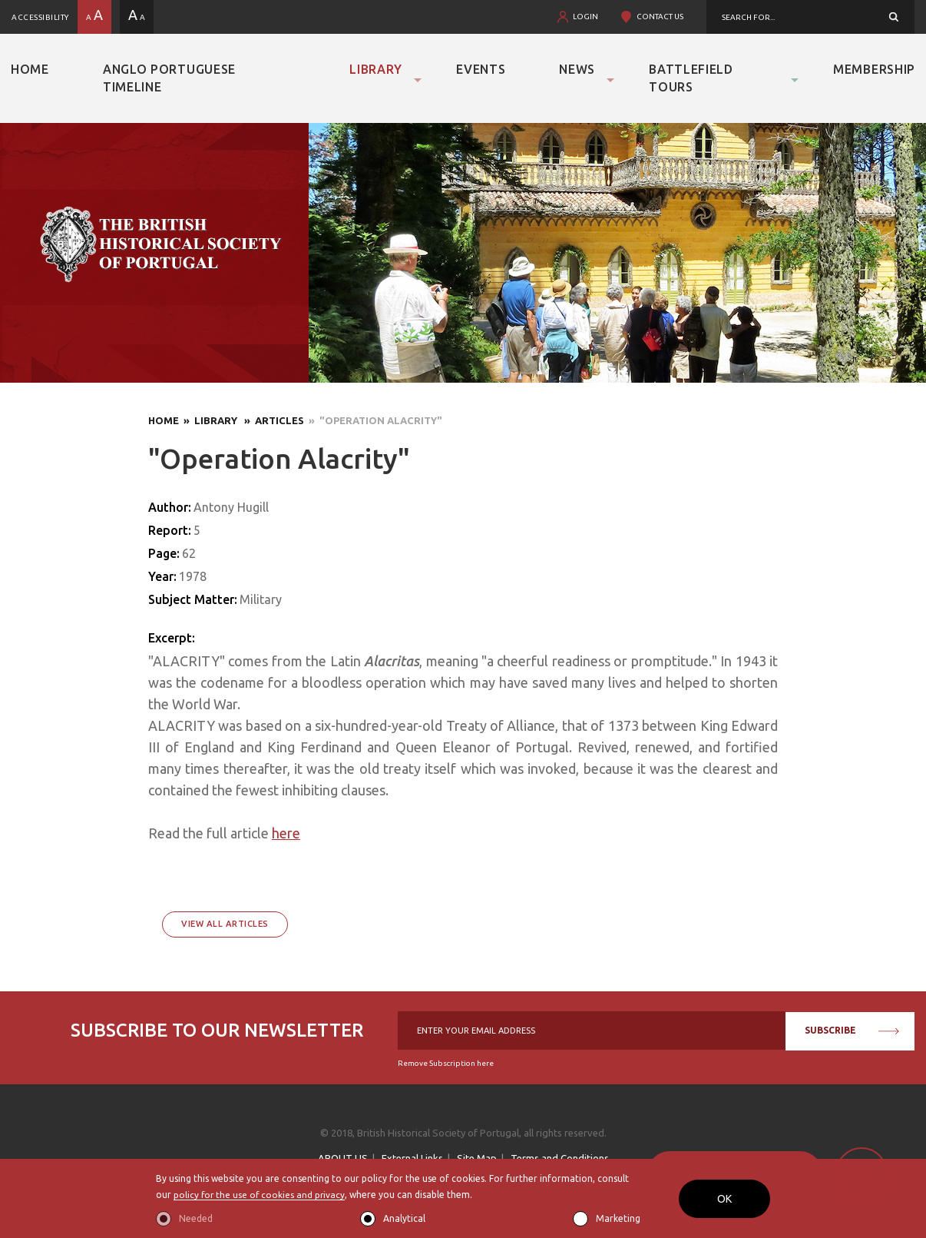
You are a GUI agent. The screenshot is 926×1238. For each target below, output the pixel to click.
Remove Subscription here (446, 1063)
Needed (196, 1218)
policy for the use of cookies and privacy (261, 1195)
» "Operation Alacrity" (373, 420)
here (286, 833)
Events (480, 69)
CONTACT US (660, 16)
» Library (209, 420)
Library (375, 69)
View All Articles (225, 923)
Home (30, 69)
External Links (412, 1158)
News (577, 69)
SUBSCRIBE (852, 1030)
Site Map (477, 1158)
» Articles (272, 420)
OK (724, 1199)
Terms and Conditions (560, 1158)
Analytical (404, 1218)
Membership (874, 69)
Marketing (618, 1218)
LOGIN (585, 16)
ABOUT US (343, 1158)
